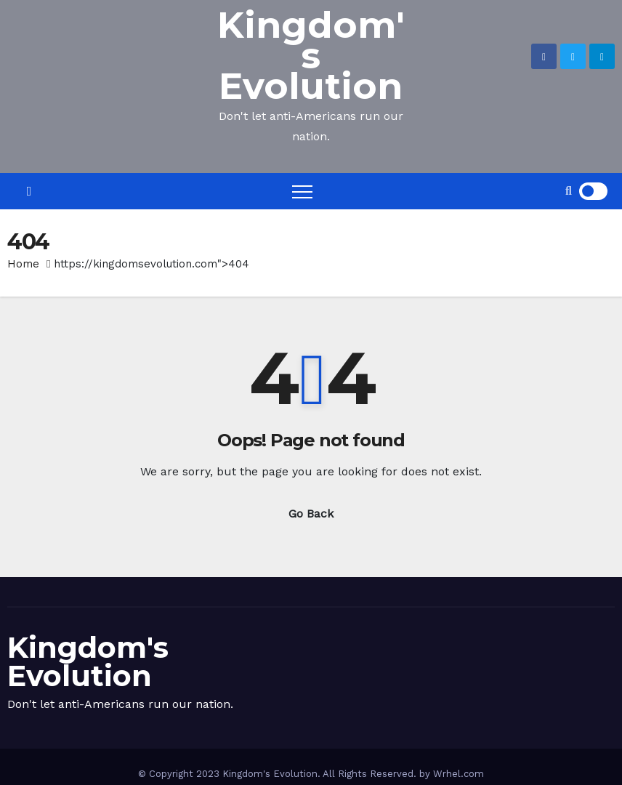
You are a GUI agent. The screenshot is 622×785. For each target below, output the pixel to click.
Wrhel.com (458, 773)
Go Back (311, 513)
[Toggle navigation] (302, 191)
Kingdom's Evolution (311, 55)
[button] (568, 191)
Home (23, 263)
